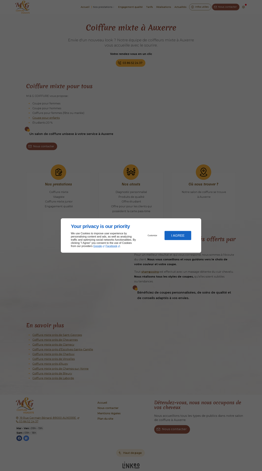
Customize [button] (152, 235)
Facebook (111, 246)
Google (97, 246)
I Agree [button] (177, 235)
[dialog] (131, 235)
